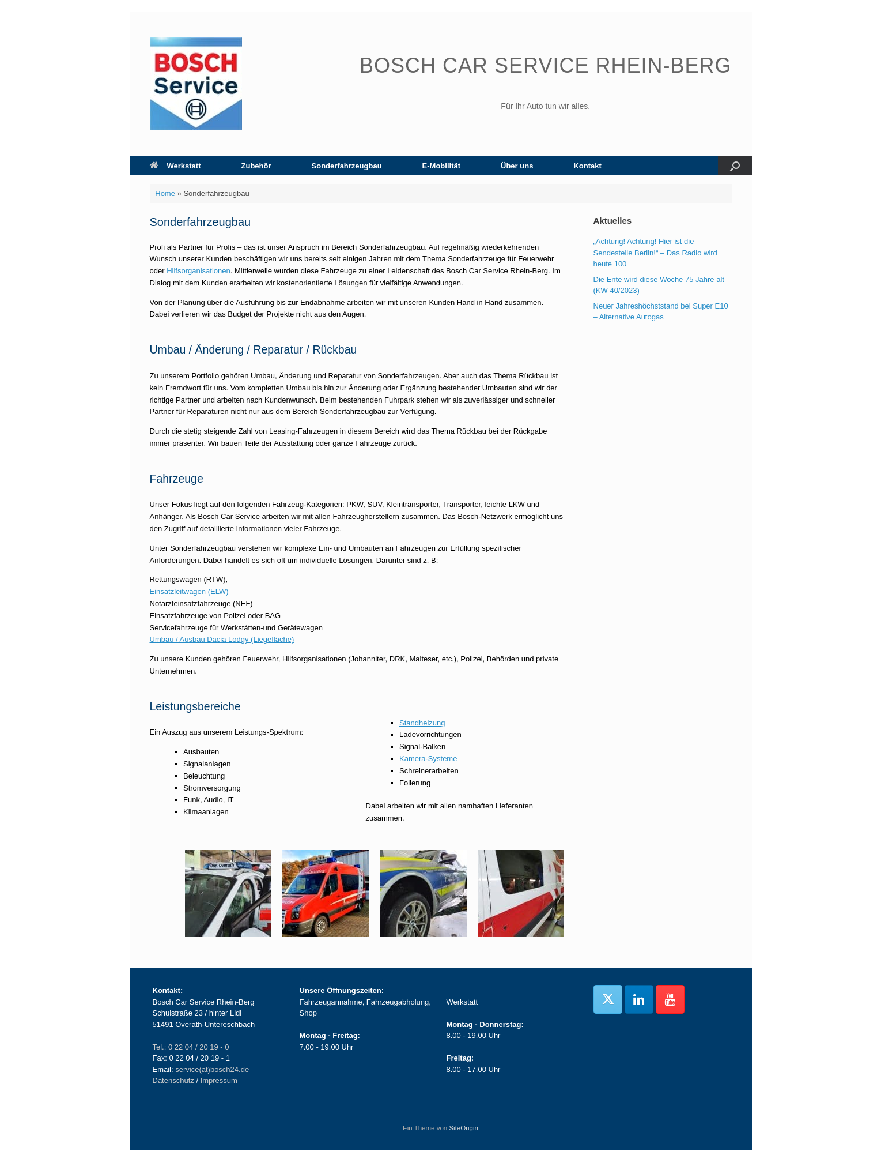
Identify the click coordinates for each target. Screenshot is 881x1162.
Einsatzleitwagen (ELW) (189, 591)
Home (165, 193)
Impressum (219, 1080)
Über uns (517, 165)
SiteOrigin (463, 1128)
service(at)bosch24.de (212, 1069)
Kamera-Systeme (428, 758)
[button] (735, 165)
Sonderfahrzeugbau (347, 165)
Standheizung (422, 723)
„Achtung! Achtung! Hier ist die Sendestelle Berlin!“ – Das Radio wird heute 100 (655, 252)
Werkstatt (175, 165)
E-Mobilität (441, 165)
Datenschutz (173, 1080)
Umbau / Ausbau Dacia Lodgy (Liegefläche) (222, 639)
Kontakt (587, 165)
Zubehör (256, 165)
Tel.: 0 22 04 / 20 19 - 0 (191, 1047)
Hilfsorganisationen (198, 270)
